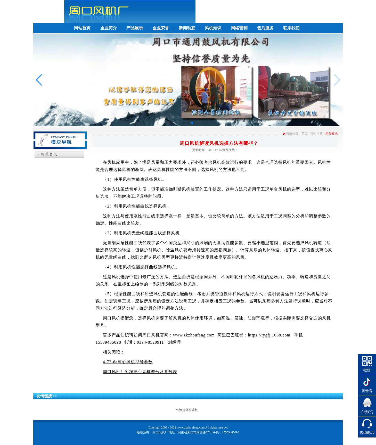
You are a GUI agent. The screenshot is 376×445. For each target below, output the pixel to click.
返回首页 (280, 11)
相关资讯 (49, 154)
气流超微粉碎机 (187, 410)
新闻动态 (187, 28)
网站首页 (82, 28)
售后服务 (265, 28)
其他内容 (316, 133)
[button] (184, 123)
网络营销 (239, 28)
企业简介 (108, 28)
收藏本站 (299, 11)
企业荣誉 (160, 28)
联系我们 (291, 28)
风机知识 (213, 28)
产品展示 (134, 28)
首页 (304, 133)
